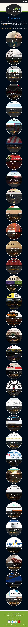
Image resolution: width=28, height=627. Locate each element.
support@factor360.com (14, 619)
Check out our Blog (6, 28)
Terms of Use (22, 625)
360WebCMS (6, 24)
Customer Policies (15, 625)
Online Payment (6, 625)
